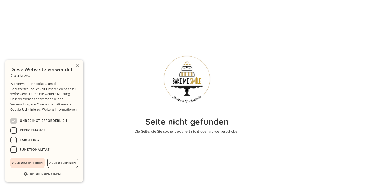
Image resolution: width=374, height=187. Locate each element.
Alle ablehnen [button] (62, 163)
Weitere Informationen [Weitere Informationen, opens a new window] (59, 109)
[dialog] (44, 121)
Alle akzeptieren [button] (27, 163)
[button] (44, 174)
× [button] (77, 66)
